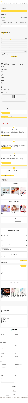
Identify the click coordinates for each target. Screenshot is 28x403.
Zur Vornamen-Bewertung (6, 148)
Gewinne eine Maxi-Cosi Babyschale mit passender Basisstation (5, 296)
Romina (2, 83)
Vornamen (5, 180)
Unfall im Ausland (4, 245)
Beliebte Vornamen (7, 267)
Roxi (11, 123)
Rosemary (8, 123)
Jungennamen (16, 256)
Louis (3, 273)
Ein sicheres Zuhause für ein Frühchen (7, 235)
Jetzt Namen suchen (18, 221)
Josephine (14, 272)
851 (4, 17)
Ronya (24, 122)
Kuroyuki (9, 244)
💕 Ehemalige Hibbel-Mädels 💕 (7, 243)
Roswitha (2, 122)
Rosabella (13, 122)
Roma (1, 86)
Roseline (19, 122)
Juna (13, 273)
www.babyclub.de (7, 395)
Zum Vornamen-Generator (6, 162)
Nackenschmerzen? (5, 240)
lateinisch (2, 71)
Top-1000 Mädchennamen (24, 17)
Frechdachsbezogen (5, 248)
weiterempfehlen (14, 386)
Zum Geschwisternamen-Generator (7, 175)
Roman (1, 82)
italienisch (2, 75)
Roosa (10, 122)
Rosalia (22, 122)
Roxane (5, 122)
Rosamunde (4, 123)
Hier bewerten (14, 56)
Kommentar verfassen (5, 112)
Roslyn (8, 122)
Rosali (16, 122)
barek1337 (10, 249)
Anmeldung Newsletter (14, 391)
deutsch (2, 74)
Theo (2, 272)
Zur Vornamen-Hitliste (5, 135)
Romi (1, 87)
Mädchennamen (6, 179)
